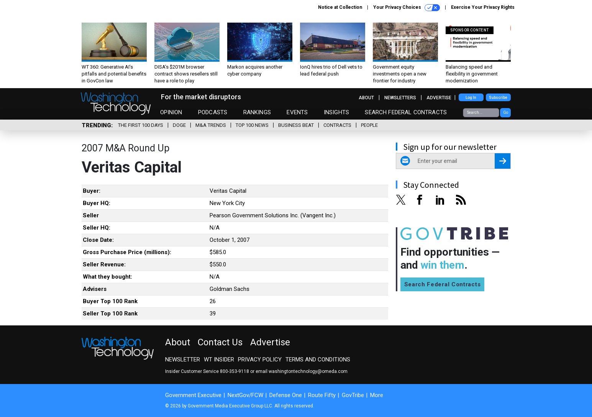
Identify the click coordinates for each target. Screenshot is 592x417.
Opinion (171, 112)
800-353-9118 (234, 371)
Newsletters (400, 97)
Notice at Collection (340, 7)
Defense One (285, 395)
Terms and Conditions (317, 359)
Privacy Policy (260, 359)
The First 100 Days (140, 125)
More (376, 395)
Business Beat (296, 125)
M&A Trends (210, 125)
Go (505, 112)
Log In (471, 97)
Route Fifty (322, 395)
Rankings (257, 112)
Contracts (337, 125)
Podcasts (212, 112)
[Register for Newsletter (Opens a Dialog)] (502, 161)
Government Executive (193, 395)
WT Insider (219, 359)
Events (297, 112)
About (366, 97)
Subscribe (498, 97)
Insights (336, 112)
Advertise (438, 97)
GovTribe (353, 395)
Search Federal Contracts (406, 112)
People (369, 125)
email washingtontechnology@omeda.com (302, 371)
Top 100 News (252, 125)
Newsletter (182, 359)
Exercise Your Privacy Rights (483, 7)
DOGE (179, 125)
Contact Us (220, 342)
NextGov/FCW (245, 395)
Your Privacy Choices (406, 7)
